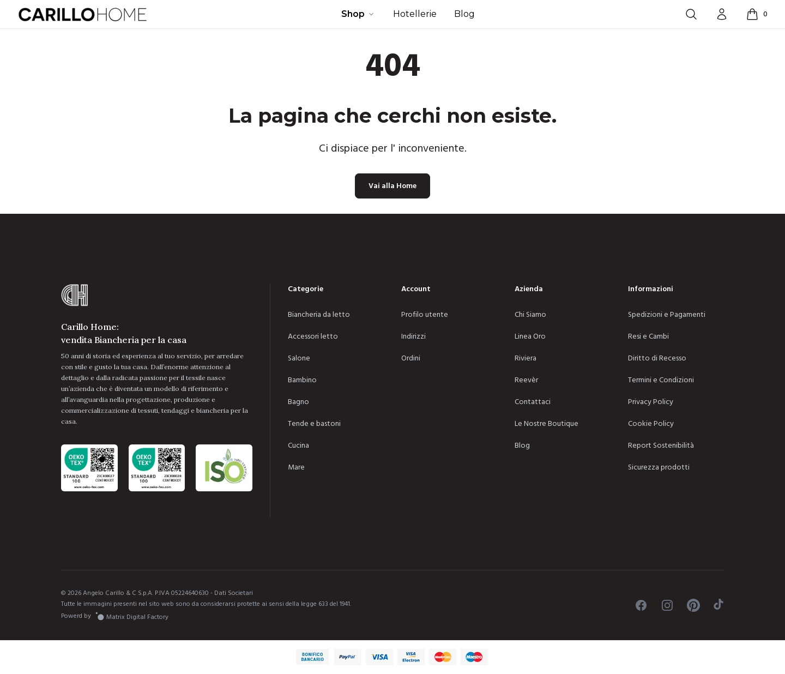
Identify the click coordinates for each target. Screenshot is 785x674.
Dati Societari (233, 593)
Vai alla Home (392, 185)
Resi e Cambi (648, 336)
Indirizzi (413, 336)
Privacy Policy (650, 401)
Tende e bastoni (314, 423)
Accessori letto (313, 336)
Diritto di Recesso (657, 358)
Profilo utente (424, 314)
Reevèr (526, 380)
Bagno (298, 401)
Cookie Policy (651, 423)
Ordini (410, 358)
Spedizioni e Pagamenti (666, 314)
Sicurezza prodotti (659, 467)
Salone (299, 358)
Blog (464, 14)
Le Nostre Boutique (546, 423)
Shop (358, 14)
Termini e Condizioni (661, 380)
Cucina (298, 445)
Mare (296, 467)
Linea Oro (530, 336)
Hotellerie (415, 14)
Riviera (525, 358)
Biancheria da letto (319, 314)
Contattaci (533, 401)
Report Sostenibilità (661, 445)
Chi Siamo (530, 314)
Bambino (302, 380)
